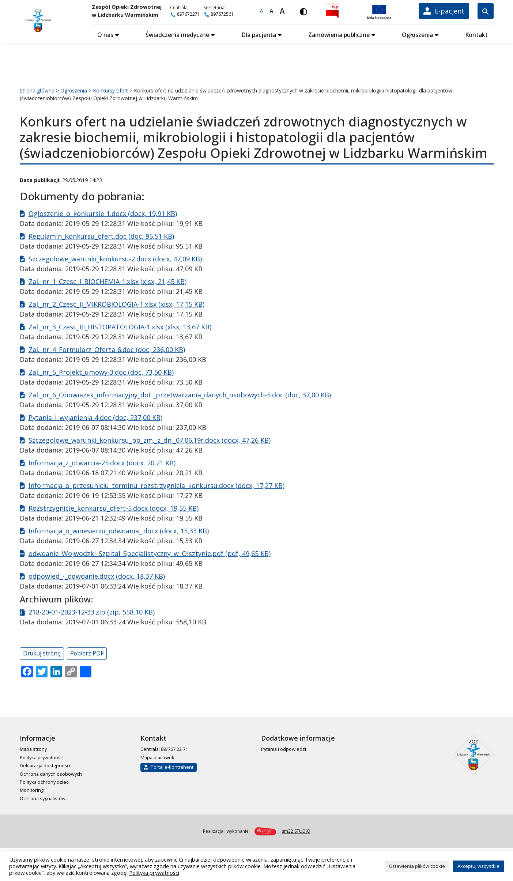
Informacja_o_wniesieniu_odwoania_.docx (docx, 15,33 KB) (119, 530)
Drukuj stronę (42, 653)
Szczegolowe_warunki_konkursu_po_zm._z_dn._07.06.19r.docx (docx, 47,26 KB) (150, 439)
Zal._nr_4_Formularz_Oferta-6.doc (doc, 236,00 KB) (107, 348)
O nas (106, 34)
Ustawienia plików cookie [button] (417, 866)
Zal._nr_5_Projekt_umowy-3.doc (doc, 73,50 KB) (101, 371)
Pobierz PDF (86, 653)
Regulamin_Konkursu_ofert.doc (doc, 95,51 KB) (101, 235)
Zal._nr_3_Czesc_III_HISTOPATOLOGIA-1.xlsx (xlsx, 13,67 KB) (120, 326)
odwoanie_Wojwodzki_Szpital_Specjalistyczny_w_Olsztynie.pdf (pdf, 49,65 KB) (150, 552)
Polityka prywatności (42, 756)
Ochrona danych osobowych (51, 773)
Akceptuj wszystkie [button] (478, 866)
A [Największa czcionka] (283, 11)
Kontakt (476, 34)
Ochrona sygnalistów (42, 797)
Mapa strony (33, 748)
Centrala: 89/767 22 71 (164, 748)
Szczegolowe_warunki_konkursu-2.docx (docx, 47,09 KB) (115, 258)
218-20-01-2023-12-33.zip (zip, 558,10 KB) (92, 611)
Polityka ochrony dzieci (44, 781)
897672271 (186, 14)
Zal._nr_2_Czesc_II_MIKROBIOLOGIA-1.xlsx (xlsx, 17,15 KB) (116, 303)
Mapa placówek (157, 756)
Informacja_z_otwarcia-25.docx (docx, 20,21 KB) (102, 462)
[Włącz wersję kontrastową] (304, 11)
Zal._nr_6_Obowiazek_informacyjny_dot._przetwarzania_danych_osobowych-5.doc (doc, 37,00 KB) (180, 394)
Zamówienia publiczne (339, 34)
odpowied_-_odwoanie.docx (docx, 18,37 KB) (97, 575)
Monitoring (32, 789)
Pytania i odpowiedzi (283, 748)
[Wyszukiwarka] (485, 11)
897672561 (220, 14)
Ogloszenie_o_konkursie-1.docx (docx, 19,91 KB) (103, 212)
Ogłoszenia (417, 34)
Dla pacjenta (259, 34)
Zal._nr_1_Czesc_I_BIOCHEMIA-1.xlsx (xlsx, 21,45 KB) (107, 280)
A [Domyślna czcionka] (262, 11)
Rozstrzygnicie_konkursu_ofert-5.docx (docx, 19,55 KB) (114, 507)
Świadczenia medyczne (178, 34)
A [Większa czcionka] (272, 11)
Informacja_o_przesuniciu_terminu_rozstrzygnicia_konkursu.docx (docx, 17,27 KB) (156, 484)
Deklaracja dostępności (45, 765)
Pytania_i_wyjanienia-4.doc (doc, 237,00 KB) (95, 416)
